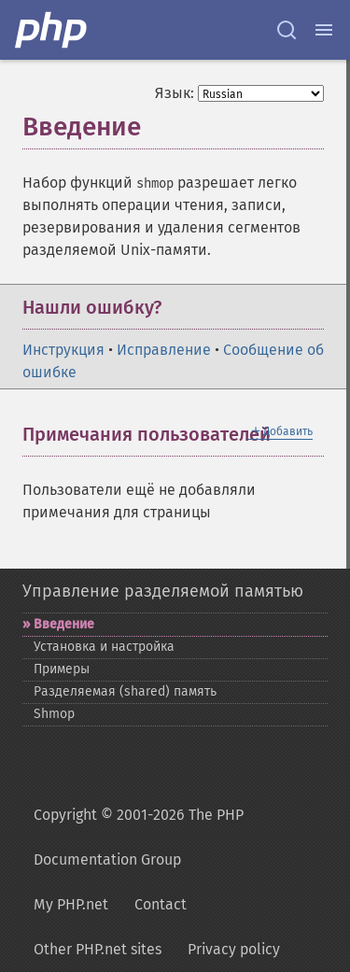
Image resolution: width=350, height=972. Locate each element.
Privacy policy (234, 949)
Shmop (54, 714)
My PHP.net (71, 904)
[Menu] (324, 30)
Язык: (174, 93)
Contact (160, 904)
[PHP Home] (52, 30)
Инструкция (63, 350)
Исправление (164, 350)
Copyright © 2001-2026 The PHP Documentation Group (139, 837)
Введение (64, 624)
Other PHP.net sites (97, 949)
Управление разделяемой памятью (162, 591)
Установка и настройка (104, 647)
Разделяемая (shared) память (125, 691)
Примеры (62, 669)
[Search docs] (286, 30)
